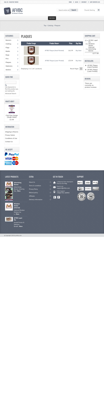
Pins (8, 59)
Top (45, 25)
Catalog (50, 25)
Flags (8, 47)
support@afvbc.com (63, 188)
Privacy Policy (33, 189)
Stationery (10, 66)
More (19, 191)
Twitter (55, 197)
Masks (8, 51)
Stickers (9, 70)
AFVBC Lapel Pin (18, 219)
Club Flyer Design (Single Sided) (12, 116)
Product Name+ (54, 43)
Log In (76, 2)
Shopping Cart (90, 36)
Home (70, 2)
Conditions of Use (11, 138)
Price (70, 43)
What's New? (9, 101)
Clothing (9, 44)
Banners (9, 40)
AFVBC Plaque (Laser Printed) (54, 61)
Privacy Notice (10, 135)
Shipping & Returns (11, 132)
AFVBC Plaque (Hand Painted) (54, 50)
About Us (32, 182)
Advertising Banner (92, 50)
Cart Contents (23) (95, 2)
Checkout (84, 2)
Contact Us (9, 141)
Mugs (8, 55)
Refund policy (33, 193)
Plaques (57, 25)
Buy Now (78, 50)
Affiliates (32, 196)
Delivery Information (35, 199)
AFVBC (17, 10)
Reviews (88, 78)
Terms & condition (35, 186)
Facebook (58, 197)
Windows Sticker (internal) (91, 45)
